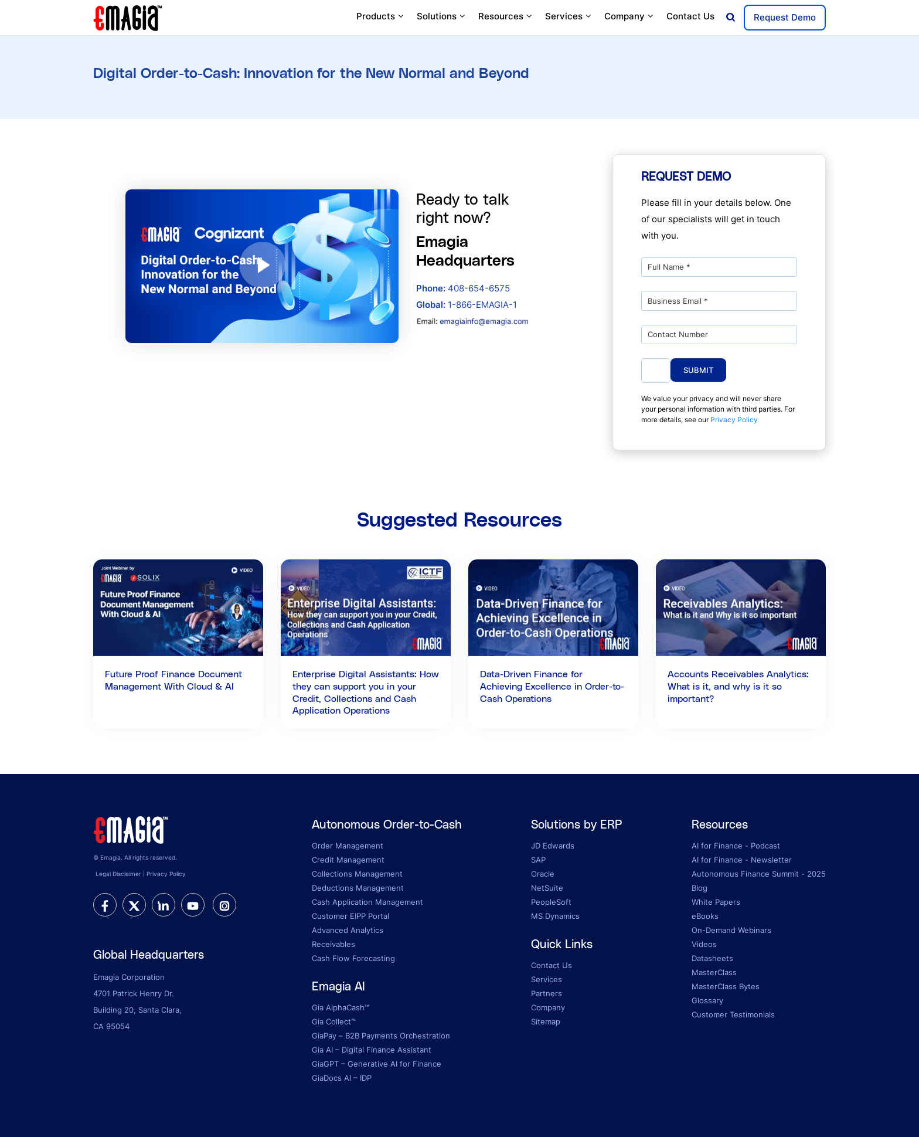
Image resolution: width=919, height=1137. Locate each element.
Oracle (542, 873)
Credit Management (348, 859)
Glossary (707, 1000)
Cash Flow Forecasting (353, 958)
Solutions (442, 16)
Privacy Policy (734, 419)
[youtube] (193, 905)
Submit (698, 370)
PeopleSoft (551, 902)
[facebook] (105, 905)
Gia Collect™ (334, 1021)
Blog (699, 887)
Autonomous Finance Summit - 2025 (759, 873)
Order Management (347, 845)
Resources (505, 16)
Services (569, 16)
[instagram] (224, 905)
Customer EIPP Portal (350, 916)
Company (629, 16)
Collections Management (357, 873)
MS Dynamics (555, 916)
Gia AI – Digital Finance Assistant (371, 1049)
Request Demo (785, 17)
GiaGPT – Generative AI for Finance (376, 1063)
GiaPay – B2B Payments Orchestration (381, 1035)
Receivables (333, 944)
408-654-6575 (463, 288)
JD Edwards (552, 845)
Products (380, 16)
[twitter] (134, 905)
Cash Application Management (367, 902)
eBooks (705, 916)
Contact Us (690, 16)
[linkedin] (163, 905)
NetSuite (547, 887)
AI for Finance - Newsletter (742, 859)
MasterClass (714, 972)
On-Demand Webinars (731, 930)
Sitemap (545, 1021)
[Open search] (730, 18)
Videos (704, 944)
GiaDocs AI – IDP (342, 1077)
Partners (546, 993)
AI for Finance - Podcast (736, 845)
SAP (538, 859)
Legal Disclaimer (118, 873)
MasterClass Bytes (726, 986)
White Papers (716, 902)
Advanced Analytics (347, 930)
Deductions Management (358, 887)
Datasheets (712, 958)
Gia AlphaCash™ (340, 1007)
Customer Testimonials (733, 1014)
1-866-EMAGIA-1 (466, 304)
